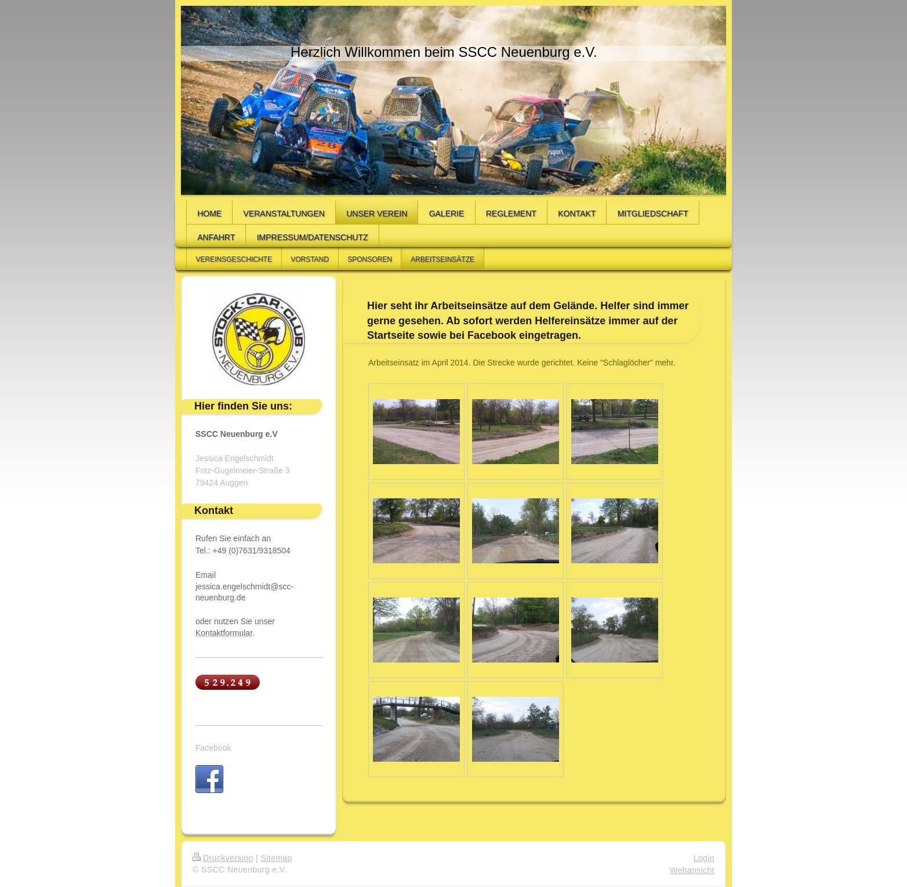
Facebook (213, 747)
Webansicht (692, 870)
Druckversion (223, 858)
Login (704, 858)
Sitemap (276, 858)
